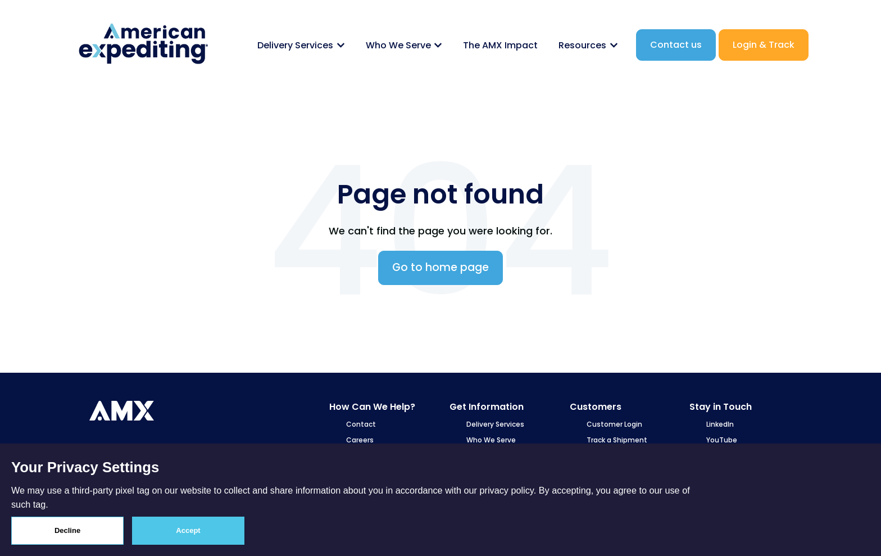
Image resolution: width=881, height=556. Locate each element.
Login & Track (763, 44)
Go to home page (440, 267)
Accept (188, 530)
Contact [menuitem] (361, 424)
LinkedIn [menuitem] (720, 424)
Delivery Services (295, 45)
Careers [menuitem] (360, 440)
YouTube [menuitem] (721, 440)
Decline (67, 530)
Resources (582, 45)
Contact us (676, 44)
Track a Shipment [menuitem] (617, 440)
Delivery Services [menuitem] (495, 424)
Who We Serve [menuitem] (491, 440)
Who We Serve (398, 45)
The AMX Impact (500, 45)
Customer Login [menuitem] (614, 424)
